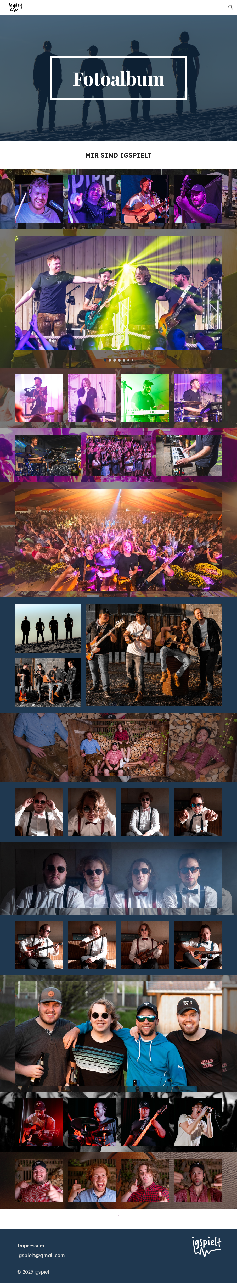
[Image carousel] (118, 299)
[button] (230, 7)
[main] (118, 78)
